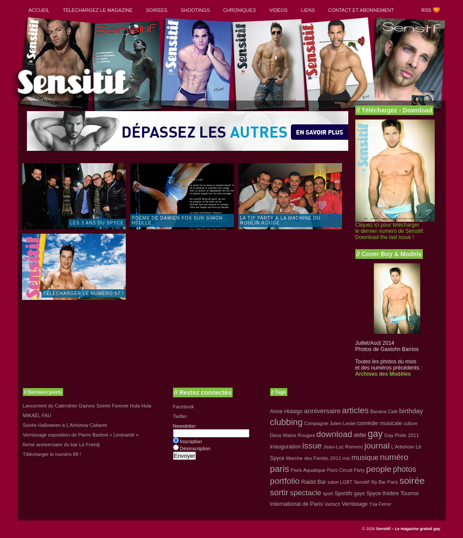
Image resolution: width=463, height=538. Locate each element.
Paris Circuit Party (346, 470)
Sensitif (361, 482)
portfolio (285, 481)
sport (328, 493)
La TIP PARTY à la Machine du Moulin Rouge (280, 220)
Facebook (183, 406)
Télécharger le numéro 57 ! (83, 293)
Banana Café (384, 411)
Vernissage (355, 504)
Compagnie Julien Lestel (330, 423)
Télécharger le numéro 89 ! (52, 454)
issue (312, 445)
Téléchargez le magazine (97, 10)
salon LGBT (339, 482)
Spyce (373, 493)
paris (280, 469)
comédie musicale (379, 423)
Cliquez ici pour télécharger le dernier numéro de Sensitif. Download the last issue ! (390, 231)
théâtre (391, 493)
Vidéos (278, 10)
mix (346, 458)
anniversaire (322, 411)
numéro (394, 457)
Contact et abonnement (361, 10)
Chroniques (239, 10)
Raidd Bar (313, 481)
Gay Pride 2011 (401, 435)
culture (410, 423)
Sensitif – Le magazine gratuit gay (408, 529)
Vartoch (332, 504)
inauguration (285, 446)
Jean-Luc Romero (343, 446)
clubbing (286, 422)
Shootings (195, 10)
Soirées (157, 10)
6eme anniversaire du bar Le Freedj (61, 444)
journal (377, 445)
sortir (279, 492)
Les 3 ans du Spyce (97, 222)
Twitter (180, 416)
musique (364, 457)
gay (375, 434)
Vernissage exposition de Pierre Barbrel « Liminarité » (81, 434)
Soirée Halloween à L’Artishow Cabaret (65, 425)
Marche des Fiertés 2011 (313, 458)
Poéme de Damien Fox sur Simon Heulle (177, 220)
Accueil (39, 10)
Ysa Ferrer (380, 504)
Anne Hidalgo (286, 411)
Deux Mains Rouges (292, 435)
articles (355, 410)
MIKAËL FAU (37, 415)
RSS (427, 10)
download (334, 434)
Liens (308, 10)
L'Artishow (402, 446)
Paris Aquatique (307, 470)
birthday (411, 411)
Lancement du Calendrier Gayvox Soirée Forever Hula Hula (87, 405)
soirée (412, 480)
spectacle (305, 493)
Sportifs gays (350, 493)
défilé (360, 435)
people (378, 469)
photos (404, 469)
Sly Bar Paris (384, 482)
